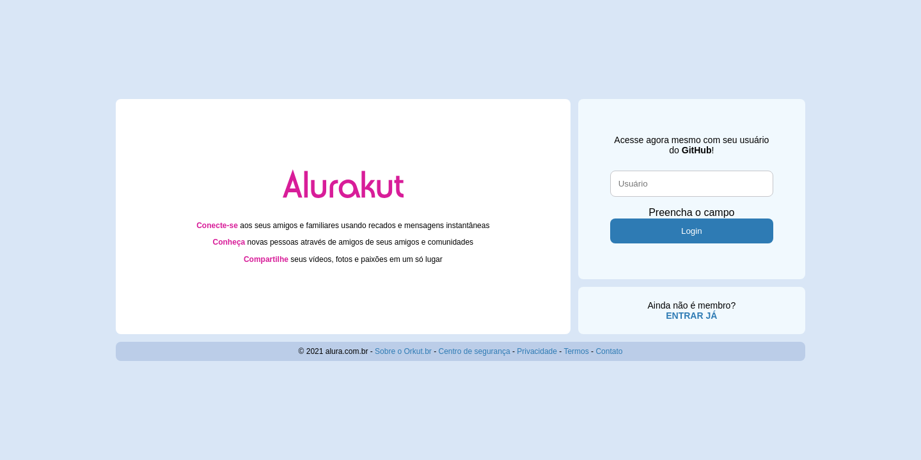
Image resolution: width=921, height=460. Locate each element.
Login (691, 231)
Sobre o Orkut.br (403, 351)
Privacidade (537, 351)
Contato (608, 351)
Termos (575, 351)
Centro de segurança (474, 351)
